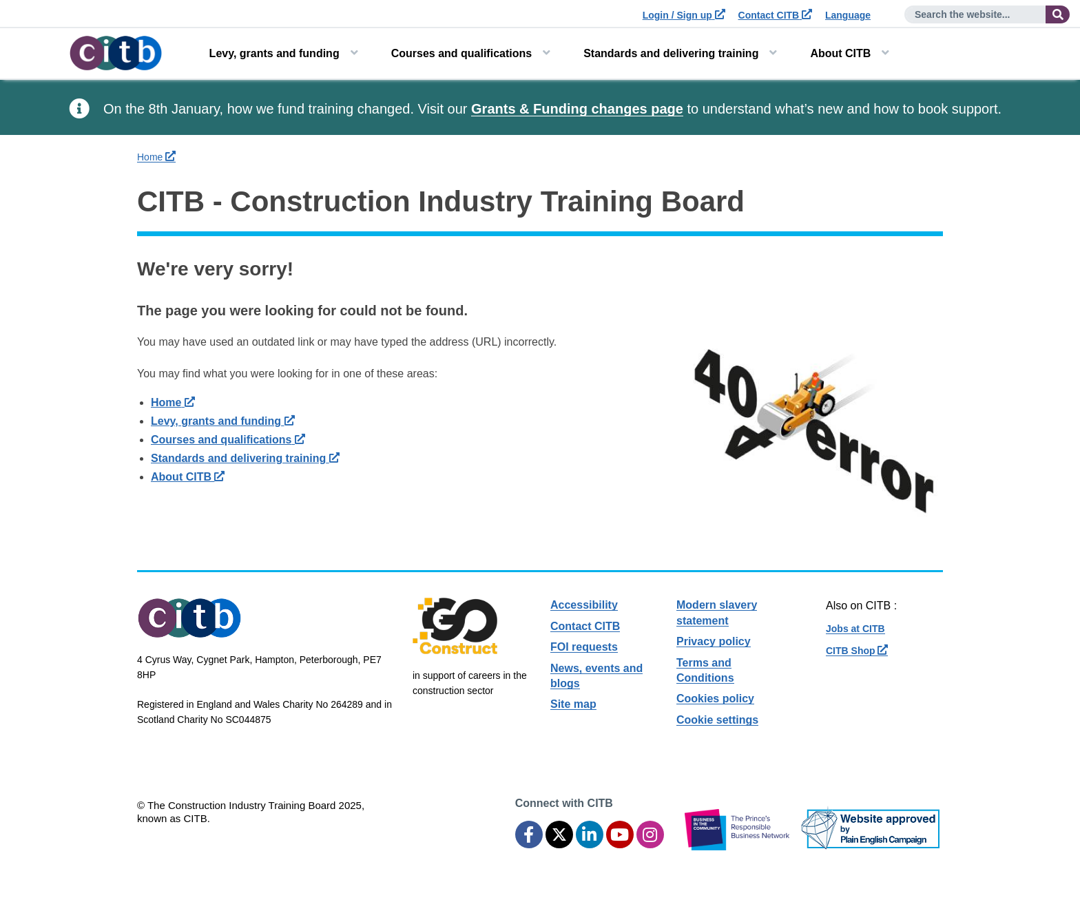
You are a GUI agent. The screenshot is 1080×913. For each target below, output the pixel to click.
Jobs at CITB (855, 628)
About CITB (840, 53)
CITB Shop (857, 650)
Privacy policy (713, 641)
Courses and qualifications (461, 53)
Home (156, 156)
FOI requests (584, 647)
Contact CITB (775, 15)
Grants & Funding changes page (577, 108)
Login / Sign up (684, 15)
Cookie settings (717, 720)
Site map (573, 704)
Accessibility (584, 605)
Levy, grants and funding (274, 53)
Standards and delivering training (670, 53)
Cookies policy (715, 698)
